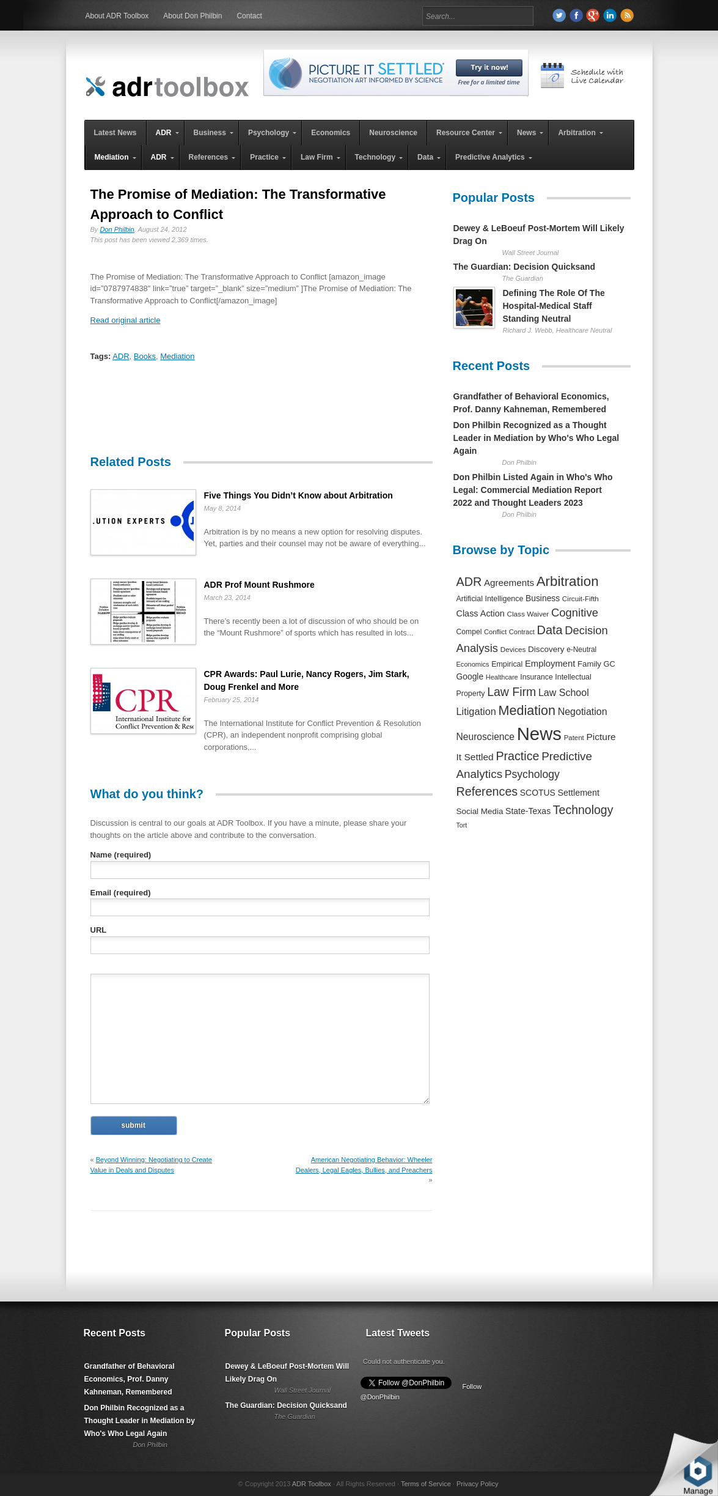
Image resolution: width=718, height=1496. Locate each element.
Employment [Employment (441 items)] (550, 663)
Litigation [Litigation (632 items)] (476, 711)
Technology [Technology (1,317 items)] (583, 810)
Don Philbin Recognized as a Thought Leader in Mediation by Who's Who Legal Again (536, 438)
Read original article (125, 320)
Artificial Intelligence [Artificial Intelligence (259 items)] (490, 598)
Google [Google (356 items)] (470, 676)
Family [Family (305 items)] (589, 663)
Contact (249, 16)
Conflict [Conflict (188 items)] (495, 631)
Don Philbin (117, 229)
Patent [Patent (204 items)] (574, 737)
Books (145, 356)
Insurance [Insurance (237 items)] (536, 677)
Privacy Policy (477, 1483)
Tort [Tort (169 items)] (461, 825)
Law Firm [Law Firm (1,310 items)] (511, 691)
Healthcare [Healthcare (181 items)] (502, 677)
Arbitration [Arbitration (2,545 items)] (568, 581)
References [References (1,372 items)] (487, 791)
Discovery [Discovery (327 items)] (546, 649)
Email (120, 892)
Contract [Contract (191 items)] (522, 631)
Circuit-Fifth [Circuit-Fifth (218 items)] (580, 598)
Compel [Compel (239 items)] (469, 632)
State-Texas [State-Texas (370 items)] (528, 811)
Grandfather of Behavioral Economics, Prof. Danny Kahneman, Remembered (129, 1379)
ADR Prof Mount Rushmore (259, 585)
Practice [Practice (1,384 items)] (517, 756)
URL (98, 930)
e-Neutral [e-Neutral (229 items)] (581, 649)
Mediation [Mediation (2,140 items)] (526, 710)
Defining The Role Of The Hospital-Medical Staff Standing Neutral (554, 306)
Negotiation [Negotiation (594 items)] (582, 711)
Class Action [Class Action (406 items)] (480, 613)
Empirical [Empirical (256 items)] (506, 664)
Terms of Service (426, 1483)
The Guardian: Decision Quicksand (524, 267)
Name (121, 854)
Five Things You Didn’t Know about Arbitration (298, 495)
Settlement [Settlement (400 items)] (579, 793)
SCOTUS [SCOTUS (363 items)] (537, 793)
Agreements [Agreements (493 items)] (509, 582)
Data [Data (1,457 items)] (550, 630)
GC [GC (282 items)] (609, 663)
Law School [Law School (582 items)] (563, 692)
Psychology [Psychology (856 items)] (532, 774)
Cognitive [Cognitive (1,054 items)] (574, 612)
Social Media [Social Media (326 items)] (480, 811)
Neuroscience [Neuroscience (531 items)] (485, 736)
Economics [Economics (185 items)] (472, 664)
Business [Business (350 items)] (543, 598)
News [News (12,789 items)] (539, 734)
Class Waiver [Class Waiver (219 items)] (528, 614)
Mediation (177, 356)
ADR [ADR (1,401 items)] (469, 581)
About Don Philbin (192, 16)
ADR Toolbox (311, 1483)
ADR (120, 356)
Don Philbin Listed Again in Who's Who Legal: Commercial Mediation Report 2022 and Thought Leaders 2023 (533, 490)
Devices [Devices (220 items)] (513, 649)
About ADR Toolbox (117, 16)
